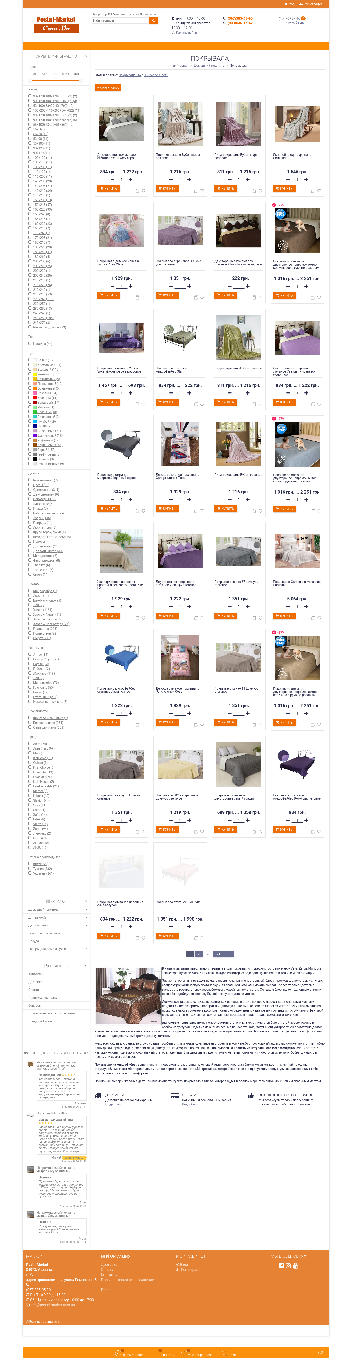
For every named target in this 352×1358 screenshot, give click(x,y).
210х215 (41, 280)
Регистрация (310, 4)
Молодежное (45, 556)
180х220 (42, 247)
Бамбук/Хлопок (47, 600)
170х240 (41, 233)
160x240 (41, 228)
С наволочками (48, 727)
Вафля (41, 664)
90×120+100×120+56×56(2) (55, 120)
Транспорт (43, 570)
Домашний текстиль (58, 910)
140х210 (42, 190)
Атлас (40, 654)
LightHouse (43, 781)
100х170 (42, 162)
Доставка (35, 982)
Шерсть (42, 638)
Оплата (33, 990)
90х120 (41, 148)
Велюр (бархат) (47, 659)
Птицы (40, 508)
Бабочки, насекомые (50, 513)
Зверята (41, 565)
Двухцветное (46, 494)
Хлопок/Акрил (47, 614)
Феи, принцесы (46, 560)
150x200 (42, 200)
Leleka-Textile (46, 786)
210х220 (42, 285)
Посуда (58, 941)
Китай (40, 864)
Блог (105, 1290)
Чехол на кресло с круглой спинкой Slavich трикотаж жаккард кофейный (56, 1065)
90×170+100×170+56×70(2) (55, 96)
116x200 (42, 176)
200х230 (41, 271)
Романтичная (45, 480)
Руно (40, 838)
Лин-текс (42, 833)
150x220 (42, 209)
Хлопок (42, 610)
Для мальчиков (48, 551)
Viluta (40, 824)
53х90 (40, 139)
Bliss (39, 753)
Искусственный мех (50, 701)
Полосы (41, 541)
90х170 (41, 153)
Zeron (40, 829)
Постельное (148, 14)
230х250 (42, 308)
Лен (38, 605)
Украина (43, 873)
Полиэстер (45, 628)
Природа (43, 523)
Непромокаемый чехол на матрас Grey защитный (56, 1169)
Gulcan (40, 763)
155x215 (41, 219)
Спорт (40, 574)
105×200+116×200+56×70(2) (57, 110)
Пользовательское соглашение (51, 1013)
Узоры (42, 518)
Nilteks (41, 796)
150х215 (42, 205)
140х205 (42, 186)
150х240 (41, 214)
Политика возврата (42, 997)
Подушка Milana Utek (52, 1113)
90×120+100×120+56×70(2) (55, 101)
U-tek (39, 819)
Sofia (40, 814)
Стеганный (45, 697)
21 (218, 953)
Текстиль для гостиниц (45, 933)
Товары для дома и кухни (58, 949)
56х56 (40, 129)
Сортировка (107, 87)
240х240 (41, 313)
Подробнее (113, 1104)
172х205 (42, 238)
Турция (42, 869)
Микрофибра (45, 591)
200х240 (42, 275)
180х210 (41, 242)
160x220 (42, 223)
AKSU (40, 847)
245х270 (41, 322)
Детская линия (58, 925)
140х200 (42, 181)
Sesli (39, 805)
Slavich (41, 800)
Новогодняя (44, 499)
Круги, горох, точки (49, 532)
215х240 (42, 294)
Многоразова (130, 14)
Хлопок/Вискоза (47, 619)
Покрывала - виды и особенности (143, 75)
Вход (289, 4)
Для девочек (46, 546)
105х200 (42, 167)
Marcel (40, 791)
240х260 (43, 318)
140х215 (41, 195)
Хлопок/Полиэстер (51, 624)
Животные (43, 504)
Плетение (43, 687)
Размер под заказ (49, 327)
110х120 (41, 172)
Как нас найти (186, 32)
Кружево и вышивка (50, 718)
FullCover (113, 14)
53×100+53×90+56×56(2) (53, 124)
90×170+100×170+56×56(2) (55, 115)
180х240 (42, 252)
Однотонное (46, 490)
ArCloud (41, 843)
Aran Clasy (44, 748)
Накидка (43, 344)
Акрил (41, 595)
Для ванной (58, 917)
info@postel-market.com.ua (53, 1305)
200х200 (41, 261)
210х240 (41, 289)
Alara (40, 744)
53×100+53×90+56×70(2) (53, 106)
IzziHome (43, 758)
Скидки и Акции (40, 1021)
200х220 (42, 266)
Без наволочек (48, 723)
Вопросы (35, 1005)
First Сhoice (44, 767)
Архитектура (44, 527)
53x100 (41, 143)
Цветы (41, 485)
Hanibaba (43, 772)
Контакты (35, 974)
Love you (42, 777)
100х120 (42, 157)
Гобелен (41, 668)
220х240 (43, 299)
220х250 (41, 304)
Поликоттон (45, 633)
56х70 (40, 134)
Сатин (40, 692)
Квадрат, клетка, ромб (52, 537)
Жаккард (44, 673)
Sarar (39, 810)
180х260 (41, 256)
